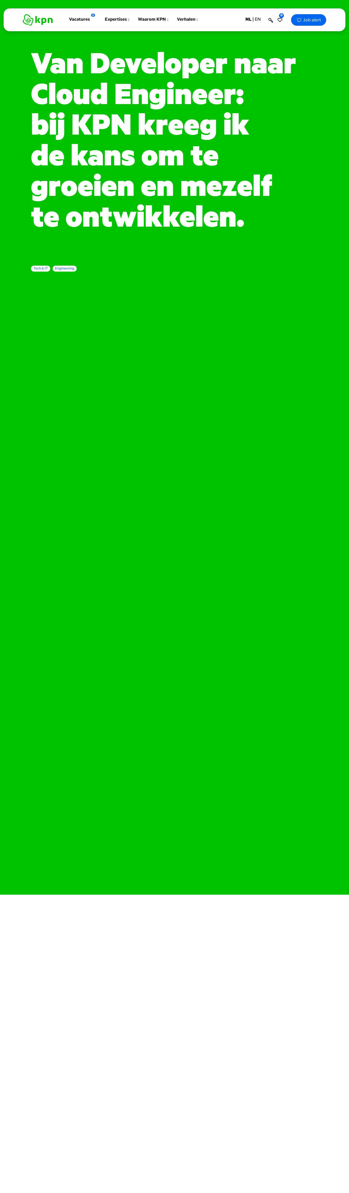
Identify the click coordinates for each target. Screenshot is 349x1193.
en (258, 19)
